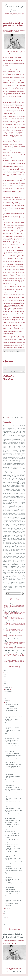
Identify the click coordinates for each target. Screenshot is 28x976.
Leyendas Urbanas (13, 520)
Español (12, 481)
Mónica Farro (19, 535)
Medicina (8, 529)
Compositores (5, 455)
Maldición (16, 525)
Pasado (20, 546)
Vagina (4, 583)
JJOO (5, 509)
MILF (12, 534)
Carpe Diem (11, 447)
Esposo (4, 482)
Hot (20, 502)
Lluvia (10, 521)
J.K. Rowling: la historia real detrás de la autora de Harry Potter (15, 603)
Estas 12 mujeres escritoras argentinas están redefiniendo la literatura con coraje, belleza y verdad (14, 610)
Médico (12, 529)
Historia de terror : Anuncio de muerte (12, 880)
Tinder (22, 578)
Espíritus (19, 481)
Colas (20, 453)
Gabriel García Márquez (19, 490)
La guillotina (15, 513)
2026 (5, 670)
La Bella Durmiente (20, 511)
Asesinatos (7, 436)
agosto (7, 693)
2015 (5, 917)
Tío (24, 578)
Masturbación (10, 528)
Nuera (20, 541)
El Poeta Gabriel (11, 477)
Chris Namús (10, 451)
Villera (9, 586)
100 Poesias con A (17, 425)
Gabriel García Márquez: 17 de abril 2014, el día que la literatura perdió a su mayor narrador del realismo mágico (15, 652)
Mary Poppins (19, 527)
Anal (7, 432)
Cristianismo (8, 460)
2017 (5, 913)
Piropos (17, 550)
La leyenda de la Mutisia (10, 842)
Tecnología (14, 576)
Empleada (10, 478)
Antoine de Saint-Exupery (11, 434)
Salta (22, 569)
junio (6, 698)
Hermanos (13, 499)
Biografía (23, 440)
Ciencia (15, 451)
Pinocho (6, 550)
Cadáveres (10, 444)
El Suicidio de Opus (9, 725)
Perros (13, 549)
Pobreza (10, 552)
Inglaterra (15, 505)
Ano (19, 432)
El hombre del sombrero (19, 475)
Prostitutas (5, 561)
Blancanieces (9, 442)
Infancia (23, 503)
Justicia (8, 511)
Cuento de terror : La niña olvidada (13, 764)
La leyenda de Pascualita (11, 743)
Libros (23, 520)
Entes (19, 478)
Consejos (23, 455)
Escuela (4, 481)
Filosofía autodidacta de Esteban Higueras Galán (13, 621)
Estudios (19, 482)
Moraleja (10, 536)
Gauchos (21, 493)
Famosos (8, 485)
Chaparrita (12, 450)
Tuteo (21, 580)
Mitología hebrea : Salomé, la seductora (11, 720)
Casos (18, 447)
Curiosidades (16, 463)
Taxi (19, 575)
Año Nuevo (19, 434)
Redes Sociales (22, 563)
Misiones (19, 534)
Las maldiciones (8, 816)
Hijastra (21, 499)
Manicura (23, 525)
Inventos (13, 506)
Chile (4, 451)
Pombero (8, 558)
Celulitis (17, 449)
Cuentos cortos (6, 461)
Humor (23, 502)
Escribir (17, 479)
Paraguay (5, 546)
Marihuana (8, 527)
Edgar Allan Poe (17, 474)
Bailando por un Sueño (20, 438)
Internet (4, 506)
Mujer (8, 538)
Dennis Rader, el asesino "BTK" (12, 753)
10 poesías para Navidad (7, 425)
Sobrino (8, 573)
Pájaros (19, 543)
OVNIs (4, 543)
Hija (18, 499)
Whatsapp (23, 587)
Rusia (24, 567)
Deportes (5, 465)
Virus (4, 587)
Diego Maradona (10, 471)
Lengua (23, 517)
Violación (20, 586)
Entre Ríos (23, 478)
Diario (11, 470)
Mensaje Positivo (15, 531)
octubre (7, 689)
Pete (3, 550)
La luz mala (7, 837)
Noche (7, 541)
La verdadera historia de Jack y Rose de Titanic (13, 716)
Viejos (6, 586)
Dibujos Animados (16, 470)
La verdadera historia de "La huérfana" (11, 741)
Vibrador (20, 585)
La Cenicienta (9, 513)
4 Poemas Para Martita (13, 427)
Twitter (24, 580)
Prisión (9, 560)
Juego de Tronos (12, 510)
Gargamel (9, 493)
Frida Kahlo (20, 489)
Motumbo (23, 536)
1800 (22, 425)
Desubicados (5, 468)
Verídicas (16, 585)
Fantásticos (18, 485)
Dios (24, 471)
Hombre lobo (22, 500)
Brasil (17, 443)
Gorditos (20, 494)
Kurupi (14, 511)
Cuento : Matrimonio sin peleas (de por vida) (13, 795)
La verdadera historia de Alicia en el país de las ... (13, 849)
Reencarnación (6, 564)
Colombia (8, 454)
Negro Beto (17, 539)
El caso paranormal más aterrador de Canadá (13, 811)
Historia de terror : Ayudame (11, 903)
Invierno (17, 506)
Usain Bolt (18, 582)
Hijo (24, 499)
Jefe (3, 509)
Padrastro (8, 543)
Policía (20, 557)
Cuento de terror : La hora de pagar (13, 891)
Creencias (20, 458)
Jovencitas (20, 509)
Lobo (13, 521)
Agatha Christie (12, 428)
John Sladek (15, 509)
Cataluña (21, 447)
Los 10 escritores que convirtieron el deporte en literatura (14, 633)
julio (6, 696)
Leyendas (5, 520)
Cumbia (4, 463)
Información (10, 505)
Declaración (14, 464)
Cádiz (14, 444)
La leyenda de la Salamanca (11, 844)
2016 (4, 427)
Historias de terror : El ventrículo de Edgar (13, 859)
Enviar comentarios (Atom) (16, 417)
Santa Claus (10, 570)
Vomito (6, 587)
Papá (8, 545)
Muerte (4, 538)
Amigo (20, 431)
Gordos (23, 494)
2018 (5, 911)
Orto (21, 542)
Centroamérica (6, 450)
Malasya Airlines (11, 525)
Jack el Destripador (9, 751)
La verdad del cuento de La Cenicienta (11, 852)
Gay (24, 493)
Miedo (18, 532)
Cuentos (22, 460)
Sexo (12, 572)
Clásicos (10, 453)
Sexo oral (17, 572)
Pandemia (5, 545)
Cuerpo (20, 461)
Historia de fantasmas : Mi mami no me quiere (13, 865)
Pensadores (9, 549)
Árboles (8, 435)
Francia (24, 487)
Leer (20, 517)
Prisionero (14, 560)
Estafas (15, 482)
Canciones (5, 446)
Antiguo (4, 434)
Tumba (18, 580)
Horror (12, 502)
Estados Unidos (10, 482)
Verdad (12, 585)
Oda (4, 542)
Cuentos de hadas (15, 461)
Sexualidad (22, 572)
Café (17, 444)
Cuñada (8, 463)
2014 (5, 920)
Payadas (9, 547)
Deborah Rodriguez (7, 464)
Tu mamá (10, 580)
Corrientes (5, 458)
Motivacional (18, 536)
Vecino (10, 583)
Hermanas (8, 499)
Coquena (10, 457)
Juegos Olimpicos (19, 510)
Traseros (19, 579)
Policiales (23, 557)
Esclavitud (13, 479)
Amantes (9, 431)
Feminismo (17, 486)
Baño (4, 439)
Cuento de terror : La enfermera (12, 820)
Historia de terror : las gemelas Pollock (12, 727)
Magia (21, 524)
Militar (15, 534)
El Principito (18, 476)
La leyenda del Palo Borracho (12, 839)
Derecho (14, 465)
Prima (4, 560)
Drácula (4, 474)
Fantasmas (13, 485)
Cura (11, 463)
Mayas (4, 529)
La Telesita (23, 516)
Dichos (4, 471)
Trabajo (10, 579)
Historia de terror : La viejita (11, 704)
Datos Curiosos (22, 463)
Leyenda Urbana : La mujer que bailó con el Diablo (13, 883)
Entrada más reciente (8, 415)
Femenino (12, 486)
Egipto (13, 475)
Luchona (13, 522)
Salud (24, 569)
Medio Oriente (18, 529)
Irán (20, 506)
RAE (21, 561)
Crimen (23, 458)
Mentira (4, 532)
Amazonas (13, 431)
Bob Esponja (19, 442)
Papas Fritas (16, 545)
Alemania (14, 429)
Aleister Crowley (9, 429)
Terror (5, 578)
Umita (4, 582)
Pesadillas (23, 549)
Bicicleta (19, 440)
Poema (14, 552)
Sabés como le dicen (11, 569)
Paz (11, 547)
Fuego (24, 489)
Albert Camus (22, 428)
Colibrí (4, 454)
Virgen (24, 586)
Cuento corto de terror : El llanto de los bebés (13, 873)
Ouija (24, 542)
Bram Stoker (13, 443)
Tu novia (14, 580)
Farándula (23, 485)
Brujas (20, 443)
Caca (6, 444)
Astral (20, 436)
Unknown (6, 366)
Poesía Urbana (10, 554)
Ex (24, 482)
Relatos (23, 564)
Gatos (17, 493)
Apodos (4, 435)
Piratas (14, 550)
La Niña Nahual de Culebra (11, 708)
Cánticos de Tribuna (16, 446)
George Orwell (5, 494)
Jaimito (14, 507)
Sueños (23, 573)
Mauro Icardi (22, 528)
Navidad (4, 539)
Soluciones (17, 573)
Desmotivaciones (7, 467)
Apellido (23, 434)
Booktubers (5, 443)
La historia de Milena (10, 898)
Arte (4, 436)
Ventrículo (5, 585)
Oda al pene (8, 905)
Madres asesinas (9, 774)
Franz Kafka (5, 489)
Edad (12, 474)
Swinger (6, 575)
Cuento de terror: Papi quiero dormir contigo (13, 855)
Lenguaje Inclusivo (7, 518)
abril (6, 702)
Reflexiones (15, 564)
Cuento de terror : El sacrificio (11, 770)
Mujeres (12, 538)
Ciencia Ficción (20, 451)
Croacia (13, 460)
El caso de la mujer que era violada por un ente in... (13, 802)
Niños (4, 541)
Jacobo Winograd (9, 507)
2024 (5, 674)
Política (4, 558)
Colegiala (23, 453)
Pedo (14, 547)
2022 (5, 679)
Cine (24, 451)
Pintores (10, 550)
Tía (17, 578)
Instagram (20, 505)
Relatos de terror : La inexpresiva (12, 749)
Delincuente (23, 464)
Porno (16, 558)
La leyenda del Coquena (10, 826)
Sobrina (4, 573)
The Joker (14, 578)
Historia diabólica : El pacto (11, 822)
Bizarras (4, 442)
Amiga (17, 431)
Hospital (16, 502)
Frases (9, 489)
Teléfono (19, 576)
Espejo (15, 481)
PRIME (7, 560)
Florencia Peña (9, 487)
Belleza (10, 440)
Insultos (23, 505)
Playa (8, 552)
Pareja (16, 546)
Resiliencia (23, 566)
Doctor (12, 472)
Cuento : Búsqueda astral (11, 793)
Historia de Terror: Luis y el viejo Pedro (12, 805)
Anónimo (22, 432)
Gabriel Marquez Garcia (10, 492)
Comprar (11, 455)
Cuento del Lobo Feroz (10, 818)
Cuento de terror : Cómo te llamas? (13, 772)
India (17, 503)
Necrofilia (9, 539)
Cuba (17, 460)
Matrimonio (16, 528)
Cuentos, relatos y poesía (14, 8)
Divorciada (8, 472)
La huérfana (21, 513)
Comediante (13, 454)
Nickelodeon (22, 539)
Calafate (20, 444)
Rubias (21, 567)
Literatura (5, 521)
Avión (15, 438)
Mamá (20, 525)
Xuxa (4, 589)
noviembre (8, 687)
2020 (6, 427)
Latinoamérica (6, 517)
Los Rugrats (9, 522)
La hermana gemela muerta (11, 781)
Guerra (21, 496)
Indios (20, 503)
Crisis (4, 460)
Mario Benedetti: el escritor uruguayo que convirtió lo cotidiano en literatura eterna (15, 640)
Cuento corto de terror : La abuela (12, 722)
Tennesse (23, 576)
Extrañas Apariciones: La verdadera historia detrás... (13, 784)
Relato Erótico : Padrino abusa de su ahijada (14, 627)
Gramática (8, 496)
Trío (22, 579)
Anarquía (11, 432)
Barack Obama (8, 439)
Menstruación (22, 531)
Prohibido (23, 560)
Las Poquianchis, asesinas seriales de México (13, 756)
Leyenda (23, 518)
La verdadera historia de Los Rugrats (13, 813)
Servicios (4, 572)
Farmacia (4, 486)
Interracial (9, 506)
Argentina (13, 435)
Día (8, 468)
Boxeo (9, 443)
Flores (14, 487)
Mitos (15, 535)
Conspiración (5, 457)
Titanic (17, 351)
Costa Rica (16, 458)
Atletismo (23, 436)
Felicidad (8, 486)
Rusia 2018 (5, 569)
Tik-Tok (19, 578)
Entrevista (4, 479)
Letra (18, 518)
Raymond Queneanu (14, 563)
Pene (24, 548)
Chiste (6, 451)
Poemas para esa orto (21, 552)
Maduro (18, 524)
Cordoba (13, 457)
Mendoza (9, 531)
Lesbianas (14, 518)
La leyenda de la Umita (10, 831)
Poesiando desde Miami (20, 554)
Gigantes (17, 494)
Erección (8, 479)
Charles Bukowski (17, 450)
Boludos (23, 442)
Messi (7, 532)
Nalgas (24, 538)
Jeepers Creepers (22, 507)
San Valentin (5, 570)
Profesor (19, 560)
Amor (10, 351)
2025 (5, 672)
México (15, 532)
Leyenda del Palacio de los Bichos (13, 829)
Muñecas (17, 538)
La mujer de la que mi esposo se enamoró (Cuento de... (12, 767)
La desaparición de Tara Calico (12, 738)
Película (16, 547)
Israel (22, 506)
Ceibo (24, 447)
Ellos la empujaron (9, 706)
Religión (18, 566)
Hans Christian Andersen (11, 497)
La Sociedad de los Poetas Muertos (13, 516)
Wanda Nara (18, 587)
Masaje (24, 527)
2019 (5, 685)
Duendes (8, 474)
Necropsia (13, 539)
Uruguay (13, 582)
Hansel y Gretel (20, 497)
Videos (23, 585)
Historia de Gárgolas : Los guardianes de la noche (11, 711)
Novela (14, 541)
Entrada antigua (21, 415)
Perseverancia (17, 549)
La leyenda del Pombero (10, 846)
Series (24, 570)
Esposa (23, 481)
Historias (13, 351)
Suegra (20, 573)
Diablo (8, 470)
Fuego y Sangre (6, 490)
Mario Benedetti (14, 527)
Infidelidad (5, 505)
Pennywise (5, 549)
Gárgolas (13, 493)
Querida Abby (8, 736)
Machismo (23, 522)
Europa (22, 482)
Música (20, 538)
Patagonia (5, 547)
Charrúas (23, 450)
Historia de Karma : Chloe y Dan (12, 787)
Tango (13, 575)
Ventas (24, 583)
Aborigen (19, 427)
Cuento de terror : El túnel (11, 889)
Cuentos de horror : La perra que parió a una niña (12, 886)
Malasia (6, 525)
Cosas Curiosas (10, 458)
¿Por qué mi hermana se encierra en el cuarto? (13, 790)
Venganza (16, 583)
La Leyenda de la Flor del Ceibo (12, 833)
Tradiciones (15, 579)
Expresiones (10, 483)
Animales (15, 432)
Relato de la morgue (9, 733)
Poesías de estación (12, 556)
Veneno (12, 583)
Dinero (21, 471)
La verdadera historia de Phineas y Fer (13, 731)
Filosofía (22, 486)
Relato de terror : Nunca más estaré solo (13, 900)
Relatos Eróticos (9, 566)
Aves (12, 438)
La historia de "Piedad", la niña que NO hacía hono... (13, 746)
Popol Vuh (13, 558)
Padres (12, 543)
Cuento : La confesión (10, 779)
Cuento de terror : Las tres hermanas (13, 808)
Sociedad (12, 573)
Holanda (17, 500)
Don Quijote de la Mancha (19, 472)
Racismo (18, 561)
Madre (4, 524)
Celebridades (9, 449)
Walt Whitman (12, 587)
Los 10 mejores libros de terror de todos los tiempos (15, 658)
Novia (17, 541)
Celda (4, 449)
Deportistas (10, 465)
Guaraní (18, 496)
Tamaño (10, 575)
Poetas (16, 557)
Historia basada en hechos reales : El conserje (13, 799)
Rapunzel (7, 563)
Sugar (4, 575)
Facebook (16, 483)
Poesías (5, 556)
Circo (4, 453)
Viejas (4, 586)
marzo (7, 908)
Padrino (15, 543)
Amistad (23, 431)
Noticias (11, 541)
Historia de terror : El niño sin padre (13, 893)
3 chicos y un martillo (10, 762)
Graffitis (4, 496)
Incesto (13, 503)
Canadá (23, 444)
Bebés (7, 440)
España (8, 481)
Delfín (18, 464)
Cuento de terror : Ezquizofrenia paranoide (12, 777)
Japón (17, 507)
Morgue (14, 536)
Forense (17, 487)
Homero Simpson (6, 502)
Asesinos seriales (15, 436)
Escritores (22, 479)
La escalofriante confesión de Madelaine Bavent (12, 759)
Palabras (23, 543)
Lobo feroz (16, 521)
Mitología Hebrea (9, 535)
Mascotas (5, 528)
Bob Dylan (14, 442)
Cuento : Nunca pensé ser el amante (13, 895)
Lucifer (17, 522)
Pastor (24, 546)
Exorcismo (5, 483)
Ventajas (20, 583)
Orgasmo (11, 542)
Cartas (15, 447)
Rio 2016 (11, 567)
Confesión (17, 455)
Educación (9, 475)
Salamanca (18, 569)
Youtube (8, 589)
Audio (4, 438)
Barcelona (14, 439)
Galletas (18, 492)
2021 (8, 427)
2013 (5, 922)
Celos (14, 449)
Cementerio (22, 449)
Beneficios (14, 440)
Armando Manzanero (21, 435)
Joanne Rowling (10, 509)
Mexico (10, 532)
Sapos (21, 570)
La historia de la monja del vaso (13, 646)
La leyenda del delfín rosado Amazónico (15, 616)
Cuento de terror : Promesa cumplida (13, 870)
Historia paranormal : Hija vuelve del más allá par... (13, 862)
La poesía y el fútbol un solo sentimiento (16, 514)
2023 (5, 676)
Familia (20, 483)
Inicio (15, 415)
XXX (6, 589)
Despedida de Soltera (19, 467)
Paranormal (11, 546)
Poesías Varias (10, 557)
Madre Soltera (9, 524)
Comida (18, 454)
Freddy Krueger (15, 489)
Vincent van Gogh (14, 586)
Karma (11, 511)
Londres (21, 521)
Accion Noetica (6, 428)
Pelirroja (20, 547)
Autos (10, 438)
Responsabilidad (6, 567)
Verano (8, 585)
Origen (18, 542)
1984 (24, 425)
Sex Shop (8, 572)
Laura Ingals (12, 517)
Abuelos (23, 427)
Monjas (24, 535)
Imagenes (8, 503)
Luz (20, 522)
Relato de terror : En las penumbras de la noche (13, 876)
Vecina (7, 583)
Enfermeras (14, 478)
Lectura (17, 517)
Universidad (8, 582)
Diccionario (23, 470)
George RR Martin (11, 494)
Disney (4, 472)
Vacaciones (22, 582)
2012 (5, 924)
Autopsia (7, 438)
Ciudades (7, 453)
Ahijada (17, 428)
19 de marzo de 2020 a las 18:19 (18, 371)
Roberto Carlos (17, 567)
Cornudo (18, 457)
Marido (4, 527)
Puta (16, 561)
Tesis (9, 578)
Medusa (23, 529)
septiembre (8, 691)
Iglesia (4, 503)
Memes (5, 531)
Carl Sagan (7, 447)
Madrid (14, 524)
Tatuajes (16, 575)
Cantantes (9, 446)
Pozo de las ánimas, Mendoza (12, 835)
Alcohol (4, 429)
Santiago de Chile (16, 570)
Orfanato (7, 542)
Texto (11, 578)
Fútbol (11, 490)
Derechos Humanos (21, 465)
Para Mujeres (22, 545)
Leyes (20, 520)
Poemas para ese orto (7, 553)
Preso (24, 558)
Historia (5, 501)
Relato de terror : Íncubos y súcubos (13, 868)
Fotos (21, 487)
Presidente (21, 558)
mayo (6, 700)
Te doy (22, 575)
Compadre (23, 454)
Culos (24, 461)
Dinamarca (17, 471)
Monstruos (5, 536)
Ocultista (23, 541)
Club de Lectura (16, 453)
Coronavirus (22, 457)
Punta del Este (11, 561)
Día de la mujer (13, 468)
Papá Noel (12, 545)
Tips (4, 579)
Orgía (15, 542)
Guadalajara (13, 496)
